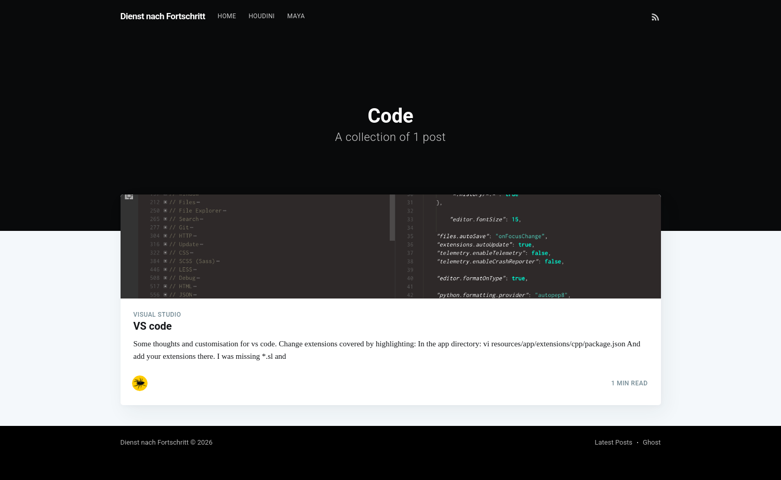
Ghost (651, 442)
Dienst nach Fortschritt (163, 16)
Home (227, 16)
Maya (296, 16)
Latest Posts (613, 442)
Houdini (261, 16)
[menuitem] (227, 16)
